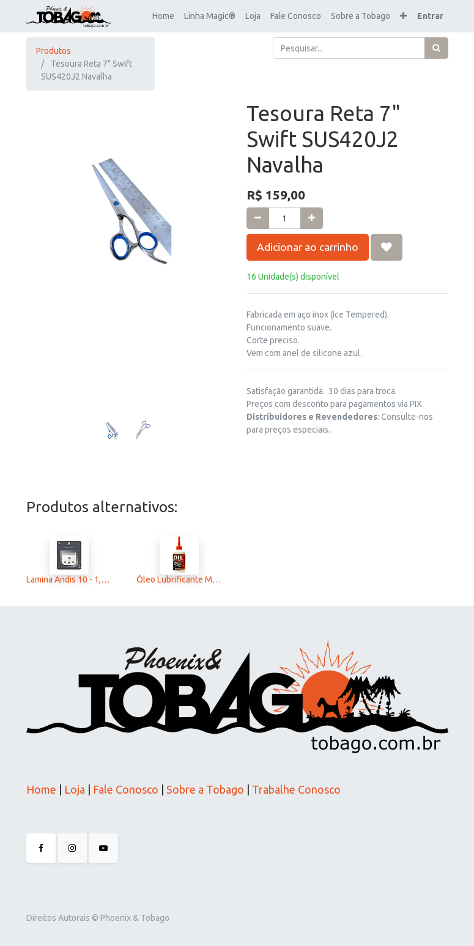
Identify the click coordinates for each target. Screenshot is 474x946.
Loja (73, 789)
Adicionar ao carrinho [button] (307, 247)
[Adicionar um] (311, 218)
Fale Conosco (124, 789)
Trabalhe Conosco (296, 789)
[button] (403, 16)
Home (41, 789)
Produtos (53, 51)
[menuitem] (163, 16)
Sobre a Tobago (205, 789)
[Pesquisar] (436, 48)
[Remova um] (257, 218)
